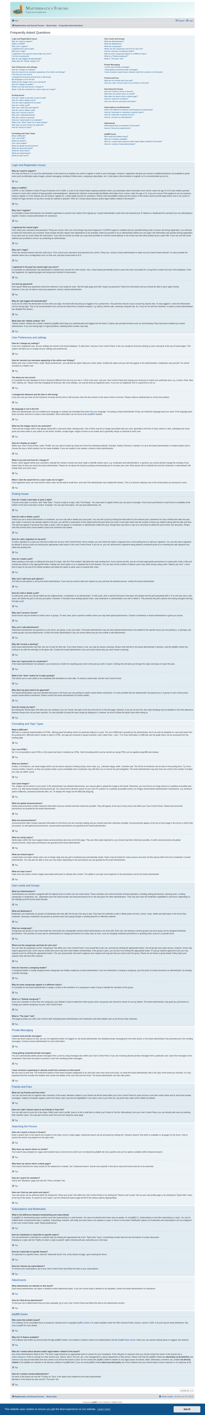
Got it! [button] (187, 1409)
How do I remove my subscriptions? (118, 117)
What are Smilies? (19, 141)
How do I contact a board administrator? (119, 144)
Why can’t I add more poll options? (25, 108)
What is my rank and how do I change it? (28, 87)
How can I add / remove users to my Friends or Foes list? (126, 83)
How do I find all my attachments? (117, 128)
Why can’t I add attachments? (23, 115)
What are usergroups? (113, 46)
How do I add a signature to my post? (26, 103)
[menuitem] (15, 21)
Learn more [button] (103, 1409)
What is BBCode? (19, 136)
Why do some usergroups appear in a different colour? (125, 54)
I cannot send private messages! (117, 67)
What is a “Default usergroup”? (116, 56)
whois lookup (17, 1357)
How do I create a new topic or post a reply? (29, 98)
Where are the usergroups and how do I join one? (123, 49)
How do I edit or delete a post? (24, 100)
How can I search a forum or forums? (118, 91)
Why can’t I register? (20, 46)
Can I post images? (19, 143)
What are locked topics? (21, 153)
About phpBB (17, 1325)
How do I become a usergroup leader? (119, 51)
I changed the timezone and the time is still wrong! (31, 77)
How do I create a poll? (21, 105)
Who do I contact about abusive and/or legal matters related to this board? (133, 141)
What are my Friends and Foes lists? (118, 80)
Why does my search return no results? (119, 94)
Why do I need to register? (22, 41)
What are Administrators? (114, 41)
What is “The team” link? (113, 59)
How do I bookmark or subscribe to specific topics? (124, 112)
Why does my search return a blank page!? (121, 96)
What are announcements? (22, 148)
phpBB (91, 414)
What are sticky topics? (21, 151)
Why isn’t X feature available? (115, 139)
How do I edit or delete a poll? (23, 110)
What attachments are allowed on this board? (122, 126)
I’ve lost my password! (20, 56)
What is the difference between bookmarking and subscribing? (128, 110)
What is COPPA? (18, 44)
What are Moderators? (113, 44)
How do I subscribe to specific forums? (119, 115)
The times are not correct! (22, 74)
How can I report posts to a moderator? (27, 120)
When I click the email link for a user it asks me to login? (34, 89)
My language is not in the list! (23, 79)
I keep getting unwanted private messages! (121, 70)
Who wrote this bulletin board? (116, 136)
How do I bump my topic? (22, 127)
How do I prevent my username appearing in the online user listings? (38, 72)
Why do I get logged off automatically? (27, 59)
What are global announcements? (25, 146)
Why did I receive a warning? (23, 118)
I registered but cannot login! (23, 49)
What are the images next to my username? (29, 82)
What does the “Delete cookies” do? (26, 61)
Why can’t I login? (19, 51)
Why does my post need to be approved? (28, 125)
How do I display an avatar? (23, 84)
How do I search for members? (116, 99)
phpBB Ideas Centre (126, 1340)
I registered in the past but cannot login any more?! (32, 54)
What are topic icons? (20, 156)
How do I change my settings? (23, 70)
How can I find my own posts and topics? (120, 101)
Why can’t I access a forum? (23, 113)
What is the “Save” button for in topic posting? (30, 122)
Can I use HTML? (19, 138)
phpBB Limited (83, 1323)
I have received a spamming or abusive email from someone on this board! (133, 72)
